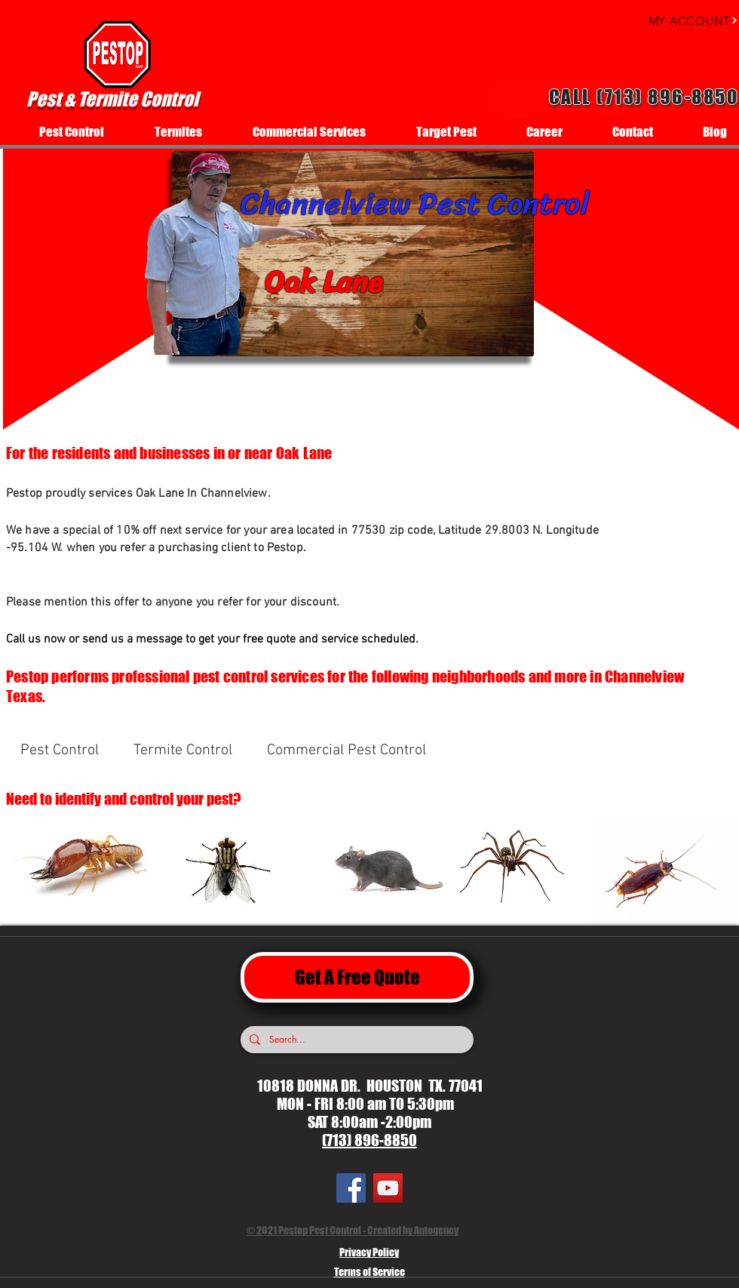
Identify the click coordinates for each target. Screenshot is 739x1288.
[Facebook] (351, 1188)
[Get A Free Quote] (357, 977)
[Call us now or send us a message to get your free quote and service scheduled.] (261, 639)
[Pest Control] (59, 750)
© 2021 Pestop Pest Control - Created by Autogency (352, 1230)
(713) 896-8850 (369, 1140)
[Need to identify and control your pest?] (143, 799)
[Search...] (355, 1039)
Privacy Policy (369, 1252)
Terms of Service (369, 1271)
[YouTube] (388, 1188)
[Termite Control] (182, 750)
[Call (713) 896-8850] (612, 96)
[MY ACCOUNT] (679, 20)
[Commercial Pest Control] (346, 750)
